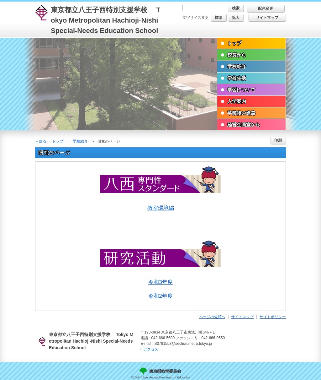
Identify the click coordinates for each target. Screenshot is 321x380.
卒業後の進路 (241, 113)
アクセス (150, 349)
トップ (234, 43)
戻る (42, 141)
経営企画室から (243, 124)
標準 (218, 17)
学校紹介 (236, 66)
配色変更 (265, 8)
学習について (241, 89)
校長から (236, 54)
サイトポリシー (273, 317)
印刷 (278, 140)
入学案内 (236, 101)
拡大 (235, 17)
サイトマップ (267, 17)
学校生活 (236, 78)
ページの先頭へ (212, 317)
